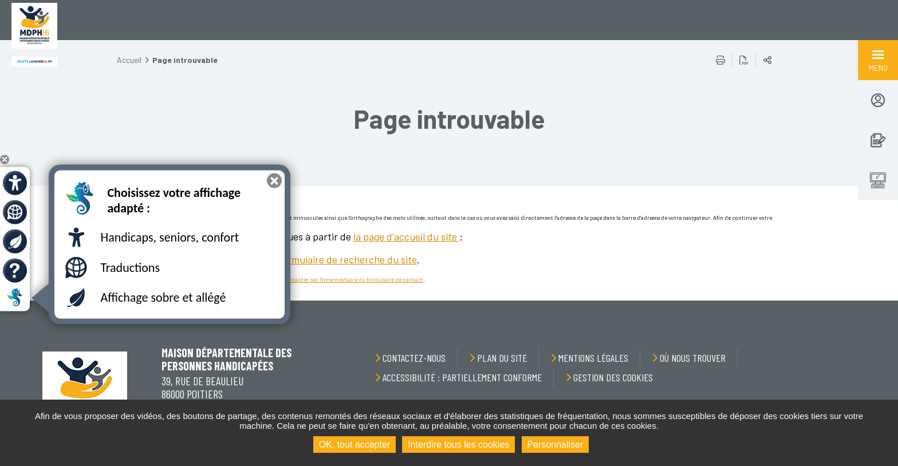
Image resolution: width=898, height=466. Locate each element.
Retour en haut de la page (863, 300)
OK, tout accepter (355, 444)
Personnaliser (555, 444)
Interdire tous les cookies (458, 444)
